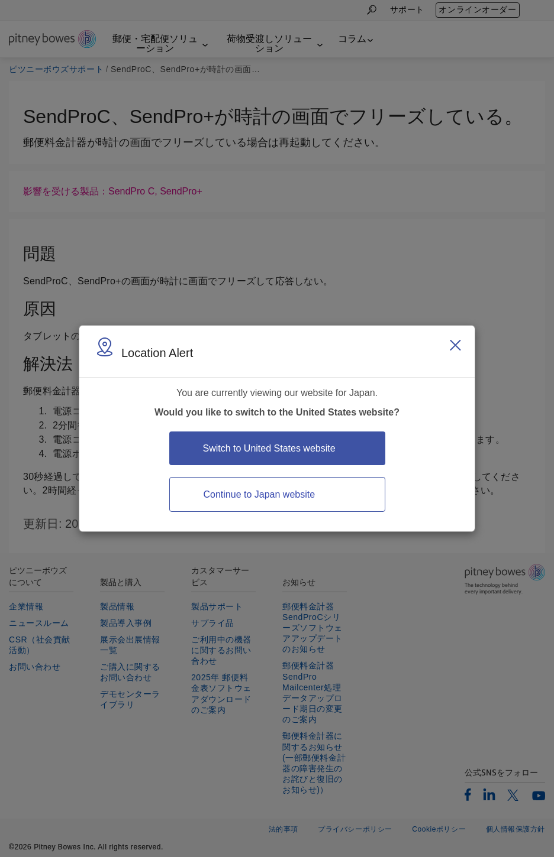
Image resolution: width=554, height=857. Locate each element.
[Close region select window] (455, 345)
